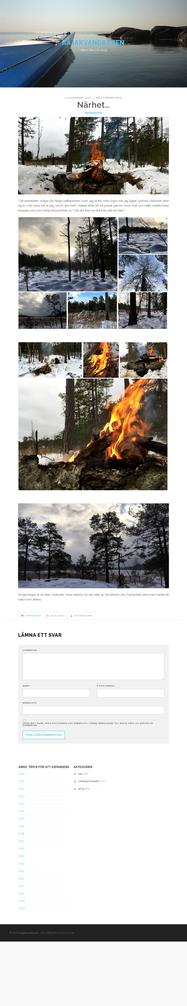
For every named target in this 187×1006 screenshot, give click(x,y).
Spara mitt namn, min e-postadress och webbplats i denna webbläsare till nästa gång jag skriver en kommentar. (88, 727)
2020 (21, 821)
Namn (26, 689)
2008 (21, 911)
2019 (21, 829)
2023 (21, 799)
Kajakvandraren (93, 43)
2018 (21, 836)
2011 (21, 889)
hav (80, 776)
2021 (21, 814)
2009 (21, 904)
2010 (21, 896)
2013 (21, 874)
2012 (21, 881)
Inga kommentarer (107, 99)
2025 (21, 784)
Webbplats (30, 706)
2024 (21, 791)
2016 (21, 851)
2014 (21, 866)
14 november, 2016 (79, 99)
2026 (21, 776)
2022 (21, 806)
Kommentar (30, 652)
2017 (21, 844)
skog (81, 791)
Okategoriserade (88, 784)
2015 (21, 859)
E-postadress (106, 689)
